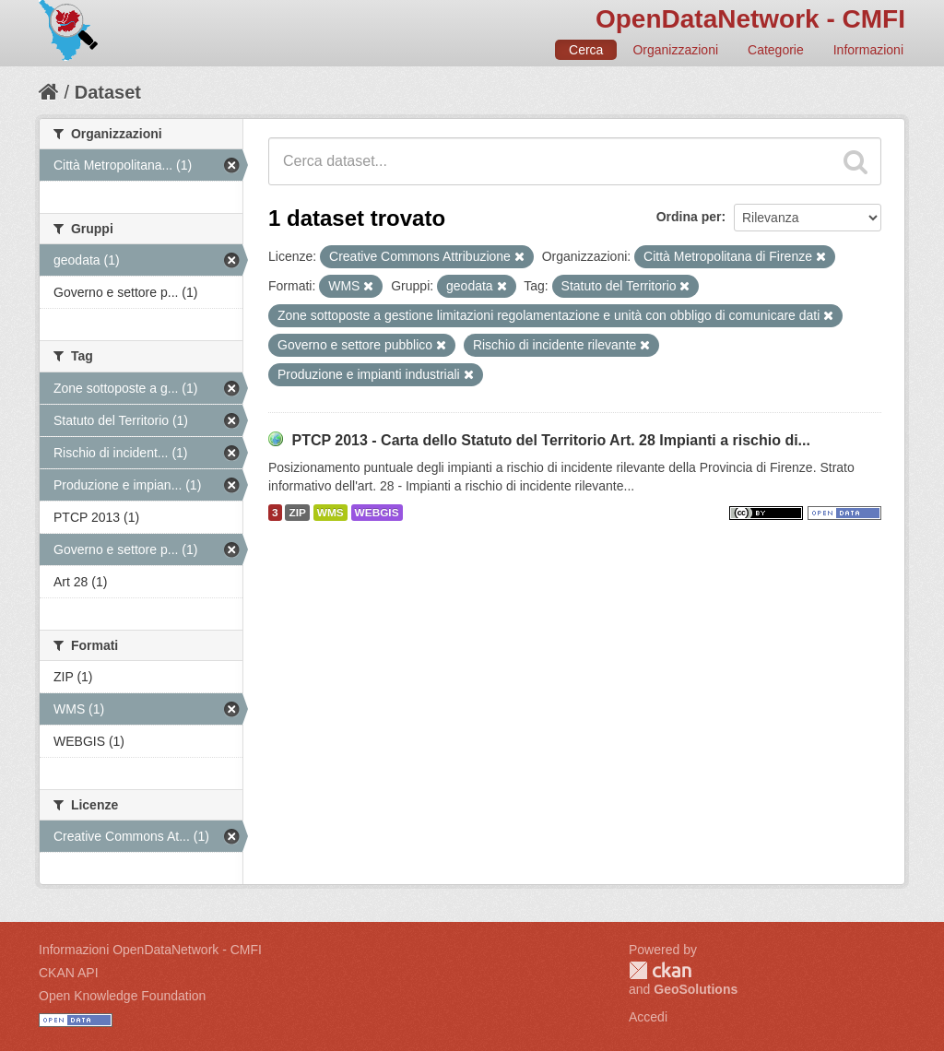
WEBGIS (377, 512)
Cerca (586, 49)
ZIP (297, 512)
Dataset (108, 92)
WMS (330, 512)
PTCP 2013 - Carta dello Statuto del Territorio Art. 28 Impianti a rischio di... (550, 440)
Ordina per (689, 216)
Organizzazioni (675, 49)
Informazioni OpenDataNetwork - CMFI (150, 949)
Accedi (648, 1017)
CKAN (660, 970)
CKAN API (69, 972)
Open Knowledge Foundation (122, 995)
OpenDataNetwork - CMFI (750, 19)
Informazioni (868, 49)
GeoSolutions (696, 989)
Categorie (776, 49)
